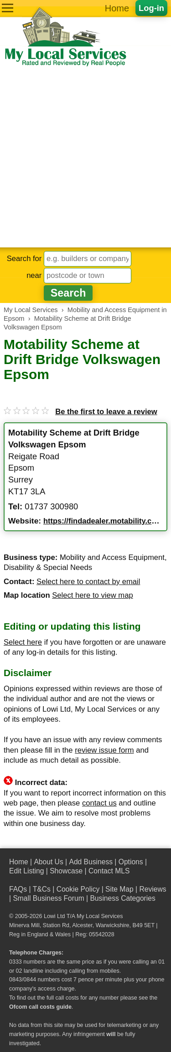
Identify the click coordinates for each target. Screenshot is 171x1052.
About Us (48, 862)
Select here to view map (92, 595)
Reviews (152, 889)
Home (117, 8)
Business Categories (122, 898)
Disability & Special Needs (48, 567)
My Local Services (100, 916)
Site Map (119, 889)
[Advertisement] (85, 157)
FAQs (18, 889)
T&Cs (42, 889)
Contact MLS (109, 871)
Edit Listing (26, 871)
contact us (99, 803)
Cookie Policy (78, 889)
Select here (23, 642)
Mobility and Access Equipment (112, 557)
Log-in (151, 8)
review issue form (104, 750)
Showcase (66, 871)
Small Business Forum (48, 898)
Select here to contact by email (88, 581)
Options (131, 862)
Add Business (91, 862)
